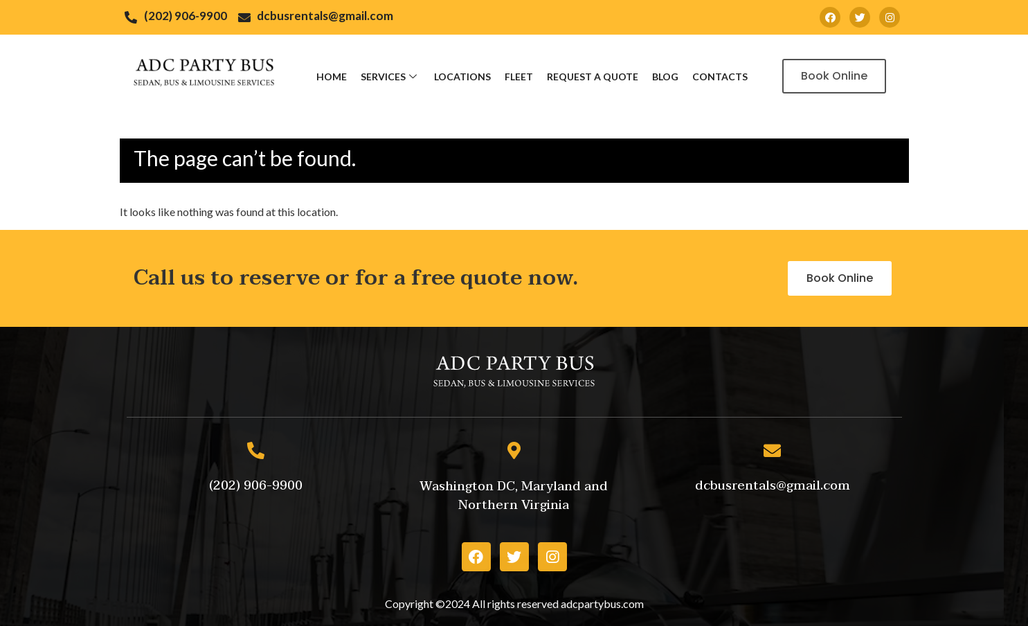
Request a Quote (592, 76)
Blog (665, 76)
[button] (834, 76)
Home (331, 76)
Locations (462, 76)
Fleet (519, 76)
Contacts (720, 76)
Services (390, 76)
